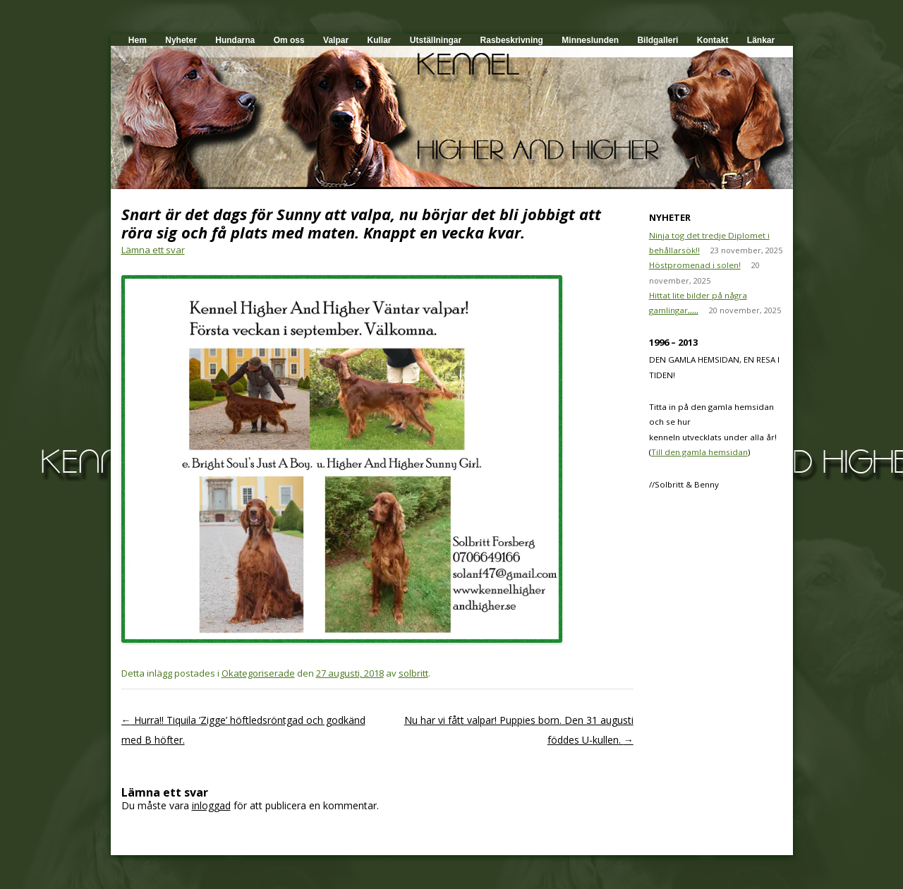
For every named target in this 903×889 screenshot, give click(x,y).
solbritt (413, 673)
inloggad (211, 805)
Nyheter (181, 40)
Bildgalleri (657, 40)
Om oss (289, 40)
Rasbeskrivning (511, 40)
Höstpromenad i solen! (695, 265)
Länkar (761, 40)
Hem (137, 40)
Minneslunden (590, 40)
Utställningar (435, 40)
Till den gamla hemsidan (699, 452)
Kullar (379, 40)
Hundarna (235, 40)
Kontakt (713, 40)
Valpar (336, 40)
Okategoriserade (258, 673)
